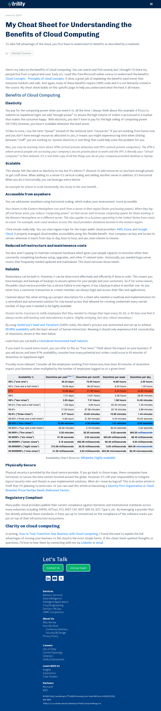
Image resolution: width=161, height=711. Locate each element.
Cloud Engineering (53, 605)
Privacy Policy (50, 636)
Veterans (48, 656)
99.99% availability (17, 329)
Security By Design (56, 632)
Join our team (78, 568)
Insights (47, 669)
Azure (127, 229)
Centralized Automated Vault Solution (63, 341)
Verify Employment (53, 659)
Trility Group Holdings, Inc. (90, 703)
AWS (120, 229)
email (99, 543)
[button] (151, 4)
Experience (49, 673)
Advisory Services (53, 595)
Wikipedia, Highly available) (98, 458)
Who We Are (49, 622)
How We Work (50, 625)
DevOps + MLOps (52, 608)
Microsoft (48, 686)
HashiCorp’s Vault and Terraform (38, 325)
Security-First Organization (125, 486)
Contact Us (53, 568)
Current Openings (52, 652)
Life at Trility (49, 649)
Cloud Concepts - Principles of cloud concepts (34, 78)
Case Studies (50, 676)
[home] (19, 4)
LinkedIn (86, 543)
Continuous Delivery (57, 629)
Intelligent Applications (55, 601)
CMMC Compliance (53, 612)
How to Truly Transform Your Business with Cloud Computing (58, 534)
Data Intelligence (52, 598)
